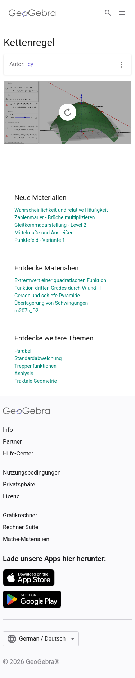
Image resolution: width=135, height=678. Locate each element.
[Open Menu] (122, 13)
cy (30, 64)
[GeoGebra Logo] (32, 13)
